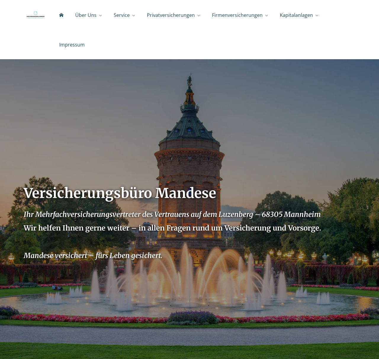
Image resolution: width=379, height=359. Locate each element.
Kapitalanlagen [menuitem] (296, 15)
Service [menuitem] (122, 15)
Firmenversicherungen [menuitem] (237, 15)
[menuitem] (61, 15)
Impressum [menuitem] (72, 44)
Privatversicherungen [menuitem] (171, 15)
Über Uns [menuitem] (86, 15)
